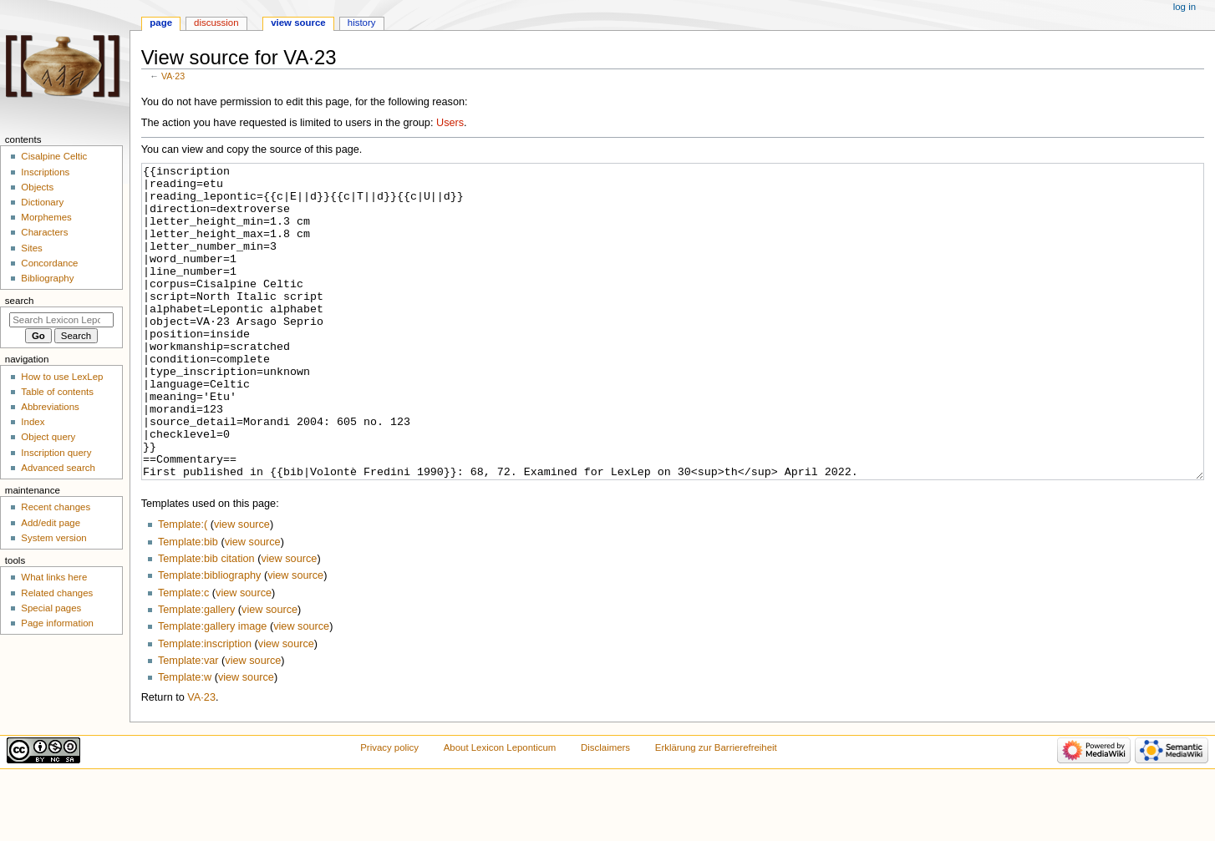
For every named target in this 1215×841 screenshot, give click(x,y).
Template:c (183, 655)
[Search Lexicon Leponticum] (61, 319)
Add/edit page (50, 523)
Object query (48, 437)
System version (53, 538)
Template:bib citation (206, 621)
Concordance (49, 263)
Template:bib (188, 604)
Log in (1184, 7)
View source (298, 23)
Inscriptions (45, 172)
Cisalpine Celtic (54, 156)
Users (450, 123)
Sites (31, 248)
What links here (54, 577)
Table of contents (57, 392)
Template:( (182, 587)
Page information (57, 623)
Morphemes (46, 217)
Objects (37, 187)
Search (19, 301)
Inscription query (56, 453)
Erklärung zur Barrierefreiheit (716, 810)
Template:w (184, 740)
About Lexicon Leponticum (500, 810)
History (362, 23)
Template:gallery (196, 672)
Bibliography (47, 278)
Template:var (188, 723)
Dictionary (42, 202)
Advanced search (58, 468)
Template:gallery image (212, 689)
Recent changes (55, 507)
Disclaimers (605, 810)
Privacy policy (389, 810)
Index (32, 422)
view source (242, 587)
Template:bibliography (209, 638)
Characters (44, 232)
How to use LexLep (62, 377)
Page (161, 23)
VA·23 (173, 76)
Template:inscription (205, 706)
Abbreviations (50, 407)
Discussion (216, 23)
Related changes (57, 593)
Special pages (51, 608)
